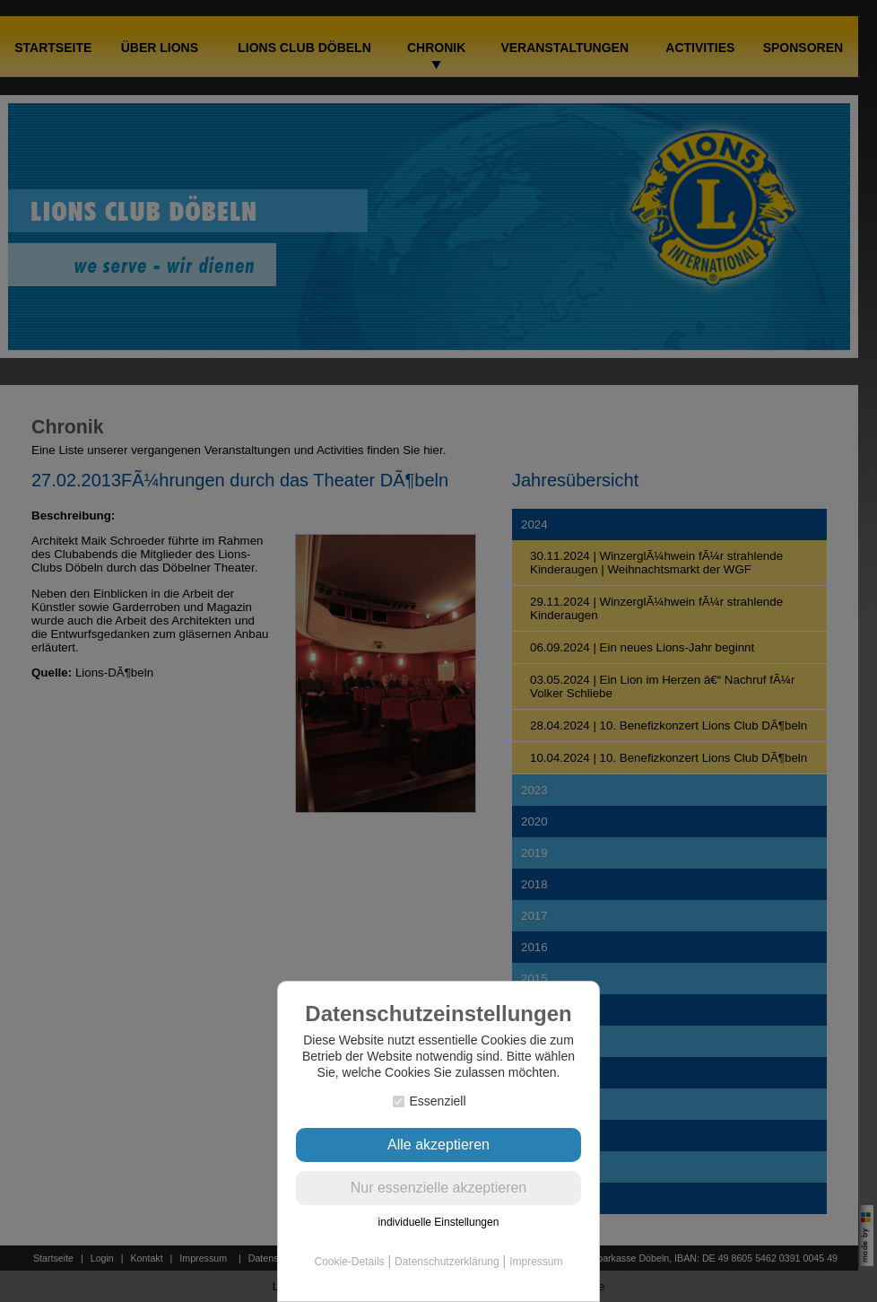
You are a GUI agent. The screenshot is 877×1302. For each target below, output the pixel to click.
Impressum (535, 1261)
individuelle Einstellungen (438, 1222)
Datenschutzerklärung (447, 1261)
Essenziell (429, 1101)
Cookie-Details (350, 1261)
